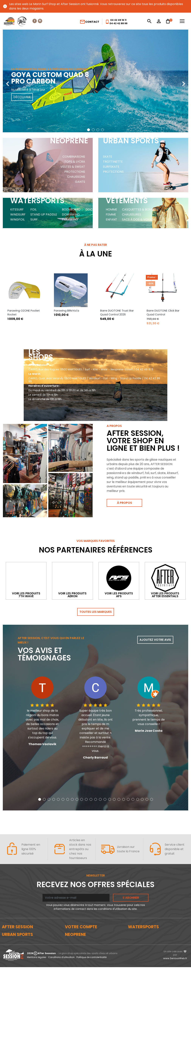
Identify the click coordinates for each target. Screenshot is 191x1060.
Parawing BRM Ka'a (66, 279)
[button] (88, 129)
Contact (89, 22)
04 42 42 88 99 (118, 23)
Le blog (7, 926)
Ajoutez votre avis (155, 626)
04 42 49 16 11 (118, 20)
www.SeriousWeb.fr (175, 1051)
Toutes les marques (95, 598)
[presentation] (7, 81)
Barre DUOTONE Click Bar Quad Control (163, 281)
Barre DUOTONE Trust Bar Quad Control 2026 (117, 281)
